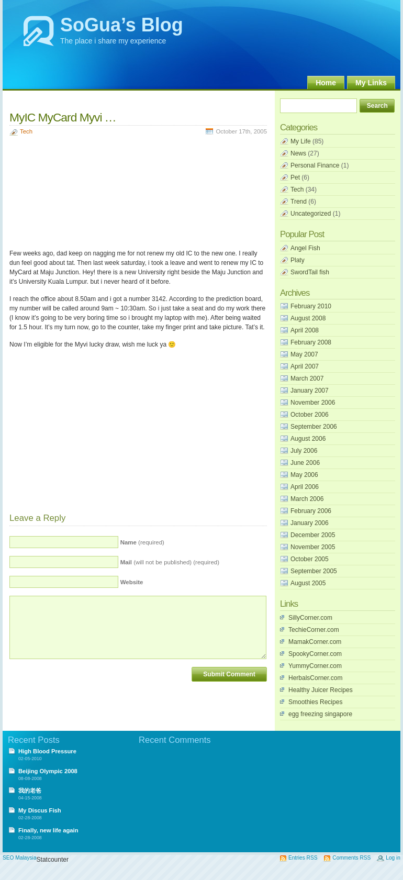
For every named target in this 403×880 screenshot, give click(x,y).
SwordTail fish (309, 272)
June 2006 (305, 462)
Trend (298, 201)
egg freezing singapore (320, 714)
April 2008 (304, 330)
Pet (295, 177)
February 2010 (310, 306)
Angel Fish (305, 248)
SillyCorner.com (310, 617)
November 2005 (312, 547)
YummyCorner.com (315, 666)
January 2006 (309, 523)
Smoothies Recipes (315, 702)
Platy (297, 260)
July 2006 (303, 450)
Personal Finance (314, 165)
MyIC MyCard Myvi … (62, 117)
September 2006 (313, 426)
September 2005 (313, 571)
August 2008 (308, 318)
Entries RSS (302, 858)
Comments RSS (351, 858)
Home (326, 83)
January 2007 (309, 390)
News (298, 153)
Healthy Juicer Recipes (320, 690)
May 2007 (304, 354)
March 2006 (306, 499)
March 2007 (306, 378)
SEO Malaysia (20, 858)
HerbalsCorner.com (315, 678)
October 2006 (309, 414)
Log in (393, 858)
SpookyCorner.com (315, 654)
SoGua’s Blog (121, 25)
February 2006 (310, 511)
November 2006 (312, 402)
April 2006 (304, 487)
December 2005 (312, 535)
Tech (26, 131)
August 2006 (308, 438)
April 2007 (304, 366)
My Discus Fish (39, 810)
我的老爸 (29, 790)
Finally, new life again (48, 830)
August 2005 (308, 583)
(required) (142, 542)
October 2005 (309, 559)
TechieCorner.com (313, 629)
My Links (371, 83)
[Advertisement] (61, 193)
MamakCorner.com (314, 641)
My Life (300, 141)
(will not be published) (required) (169, 562)
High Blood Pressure (47, 751)
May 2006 (304, 474)
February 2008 (310, 342)
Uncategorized (310, 213)
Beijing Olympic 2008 (47, 771)
